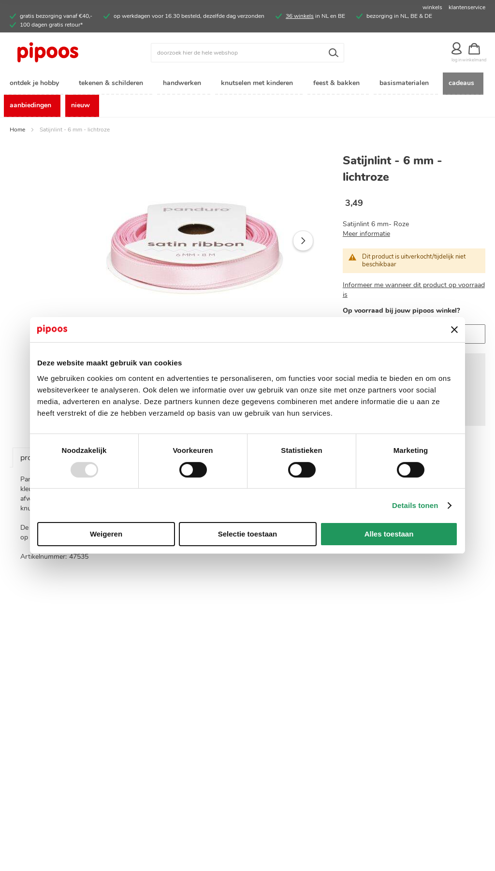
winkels (432, 7)
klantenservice (467, 7)
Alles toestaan (389, 534)
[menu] (247, 95)
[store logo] (69, 53)
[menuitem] (36, 84)
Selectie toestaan (247, 534)
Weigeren (106, 534)
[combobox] (247, 52)
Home (17, 130)
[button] (303, 241)
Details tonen (415, 505)
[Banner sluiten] (454, 329)
